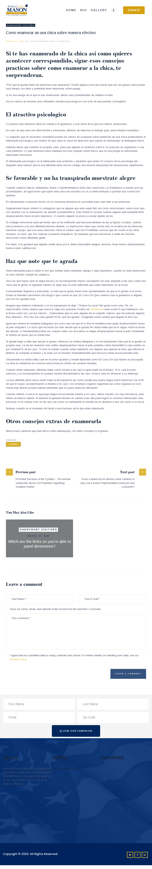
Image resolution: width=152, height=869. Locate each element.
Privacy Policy (18, 659)
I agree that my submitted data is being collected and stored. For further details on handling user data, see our (74, 657)
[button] (134, 10)
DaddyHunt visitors (20, 25)
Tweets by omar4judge (65, 768)
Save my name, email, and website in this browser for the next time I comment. (55, 609)
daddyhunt (96, 309)
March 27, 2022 (38, 536)
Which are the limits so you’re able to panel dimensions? (39, 543)
